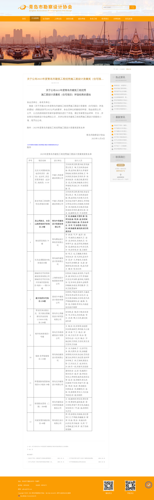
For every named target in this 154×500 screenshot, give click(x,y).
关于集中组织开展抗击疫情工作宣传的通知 (127, 134)
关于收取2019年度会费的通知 (123, 128)
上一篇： (47, 446)
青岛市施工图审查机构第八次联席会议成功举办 (128, 88)
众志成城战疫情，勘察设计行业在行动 (126, 97)
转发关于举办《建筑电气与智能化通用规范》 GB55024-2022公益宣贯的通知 (40, 458)
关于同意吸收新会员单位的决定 (77, 462)
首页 (24, 19)
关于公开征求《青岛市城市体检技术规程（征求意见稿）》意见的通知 (40, 462)
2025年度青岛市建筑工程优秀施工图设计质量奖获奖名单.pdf (43, 145)
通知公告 (128, 69)
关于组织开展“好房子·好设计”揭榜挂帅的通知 (81, 458)
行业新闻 (122, 69)
